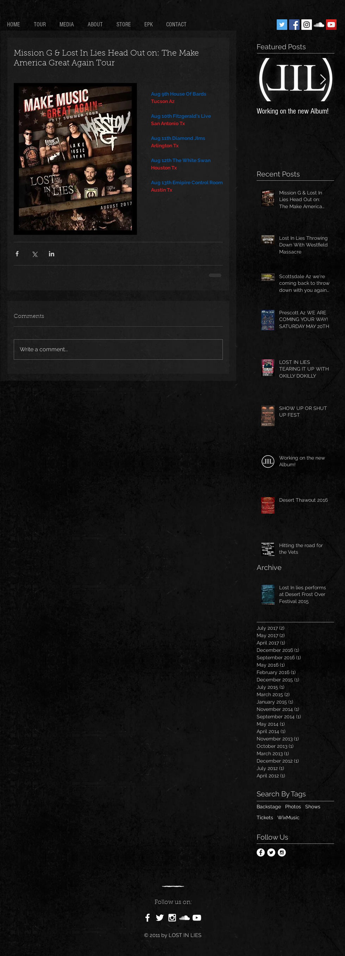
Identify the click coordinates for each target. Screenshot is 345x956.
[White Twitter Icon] (160, 917)
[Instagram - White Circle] (282, 852)
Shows (312, 806)
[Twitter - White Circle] (271, 852)
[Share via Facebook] (17, 253)
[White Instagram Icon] (172, 917)
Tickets (265, 817)
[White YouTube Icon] (197, 917)
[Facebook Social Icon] (294, 24)
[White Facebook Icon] (147, 917)
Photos (293, 806)
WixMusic (288, 817)
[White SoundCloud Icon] (319, 24)
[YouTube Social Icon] (331, 24)
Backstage (269, 806)
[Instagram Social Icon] (306, 24)
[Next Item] (323, 79)
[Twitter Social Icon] (282, 24)
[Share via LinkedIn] (51, 253)
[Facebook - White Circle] (261, 852)
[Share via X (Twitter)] (34, 253)
